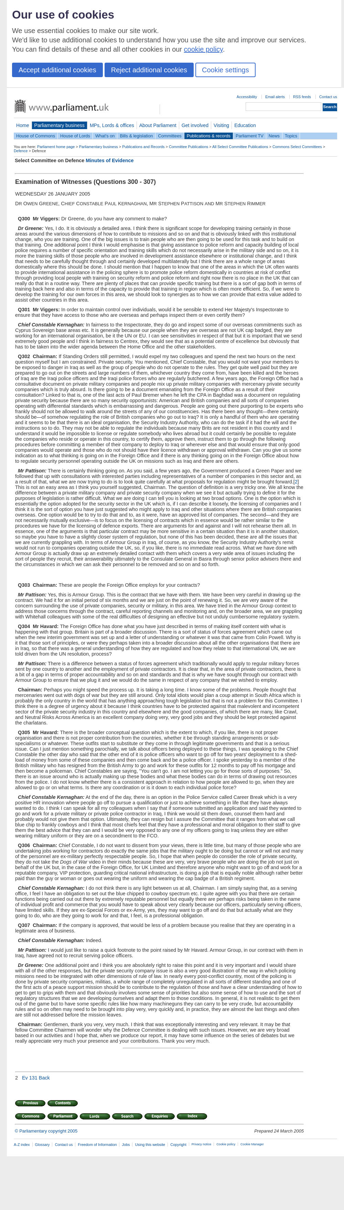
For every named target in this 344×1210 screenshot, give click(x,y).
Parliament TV (250, 135)
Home (22, 125)
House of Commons (35, 135)
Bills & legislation (136, 135)
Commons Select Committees (297, 147)
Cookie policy (225, 1144)
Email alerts (275, 97)
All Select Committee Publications (240, 147)
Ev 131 (30, 1078)
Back (44, 1078)
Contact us (328, 97)
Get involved (195, 125)
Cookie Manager (252, 1144)
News (274, 135)
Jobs (126, 1145)
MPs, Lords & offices (112, 125)
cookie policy (203, 49)
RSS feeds (302, 97)
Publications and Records (143, 147)
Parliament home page (56, 147)
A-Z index (22, 1145)
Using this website (150, 1145)
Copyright (178, 1145)
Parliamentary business (59, 125)
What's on (105, 135)
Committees (169, 135)
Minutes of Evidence (109, 160)
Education (245, 125)
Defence (21, 151)
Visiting (221, 125)
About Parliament (157, 125)
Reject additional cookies (149, 70)
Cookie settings (225, 70)
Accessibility (247, 97)
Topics (291, 135)
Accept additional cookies (57, 70)
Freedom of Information (97, 1145)
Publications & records (208, 135)
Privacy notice (201, 1144)
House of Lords (75, 135)
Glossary (42, 1145)
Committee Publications (188, 147)
